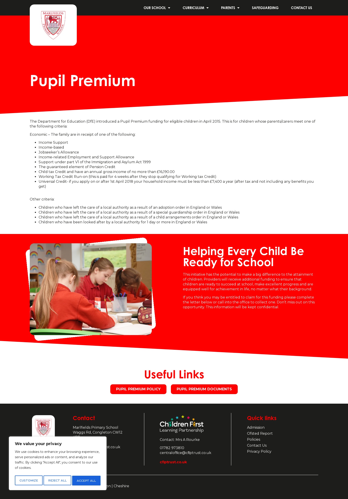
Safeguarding (265, 8)
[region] (58, 464)
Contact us (301, 8)
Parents (230, 8)
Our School (157, 8)
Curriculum (196, 8)
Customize (28, 481)
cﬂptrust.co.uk (173, 462)
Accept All (87, 481)
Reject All (57, 481)
